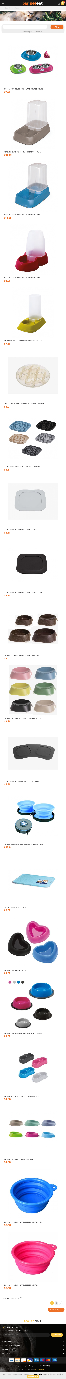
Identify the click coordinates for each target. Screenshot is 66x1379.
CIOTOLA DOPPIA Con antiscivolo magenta (21, 1096)
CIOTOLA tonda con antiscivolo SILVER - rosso (23, 1033)
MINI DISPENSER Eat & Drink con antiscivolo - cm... (24, 341)
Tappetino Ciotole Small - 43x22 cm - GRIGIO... (22, 781)
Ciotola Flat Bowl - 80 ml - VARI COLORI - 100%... (23, 718)
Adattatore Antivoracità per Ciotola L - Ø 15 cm (24, 404)
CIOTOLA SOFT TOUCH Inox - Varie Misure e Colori (23, 89)
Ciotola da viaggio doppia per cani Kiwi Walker (23, 844)
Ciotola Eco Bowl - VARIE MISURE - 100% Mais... (22, 656)
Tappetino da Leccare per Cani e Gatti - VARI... (22, 467)
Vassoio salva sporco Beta (15, 907)
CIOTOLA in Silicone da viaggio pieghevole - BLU (23, 1222)
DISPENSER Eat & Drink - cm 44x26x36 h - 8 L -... (22, 152)
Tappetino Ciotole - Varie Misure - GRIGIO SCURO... (24, 593)
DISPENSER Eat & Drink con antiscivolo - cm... (22, 215)
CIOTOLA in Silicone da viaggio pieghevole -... (22, 1285)
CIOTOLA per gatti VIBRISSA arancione (19, 1159)
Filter (57, 27)
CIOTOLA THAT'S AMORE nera (15, 970)
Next (61, 1303)
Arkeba (29, 1366)
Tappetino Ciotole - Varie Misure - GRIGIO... (21, 530)
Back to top (56, 1309)
